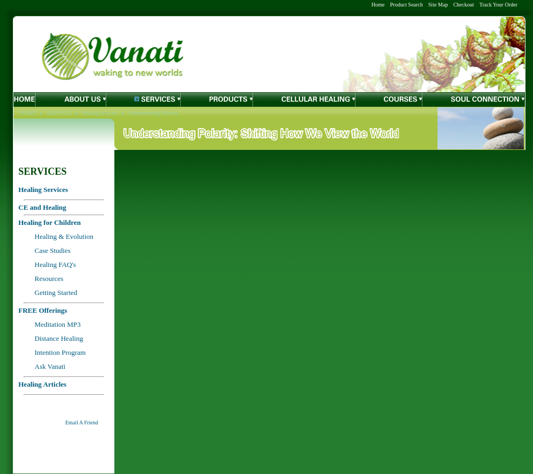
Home (378, 5)
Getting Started (56, 292)
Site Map (438, 5)
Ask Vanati (50, 366)
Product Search (406, 5)
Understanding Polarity (153, 113)
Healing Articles (100, 113)
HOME (28, 113)
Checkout (463, 5)
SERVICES (58, 113)
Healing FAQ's (55, 264)
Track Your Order (498, 5)
